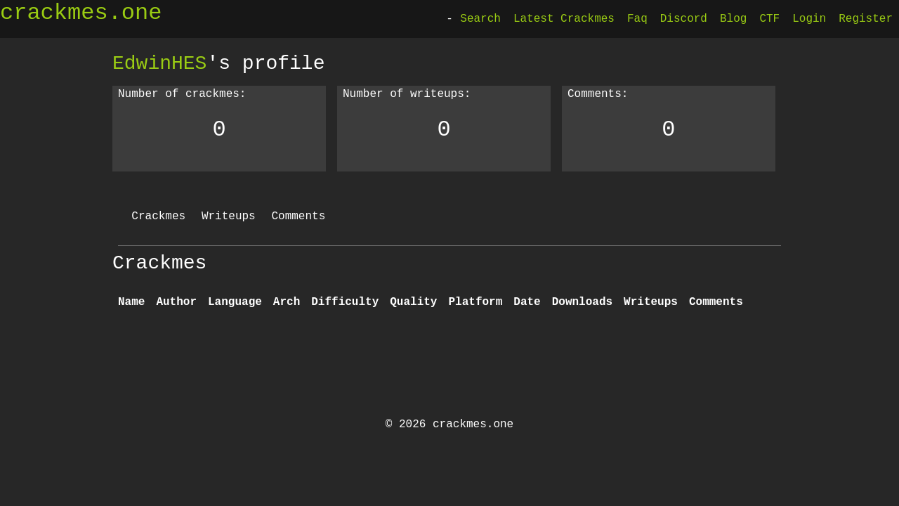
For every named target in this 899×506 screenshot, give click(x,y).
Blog (733, 19)
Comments (298, 216)
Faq (637, 19)
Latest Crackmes (564, 19)
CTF (769, 19)
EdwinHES (159, 63)
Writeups (229, 216)
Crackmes (158, 216)
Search (480, 19)
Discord (683, 19)
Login (809, 19)
